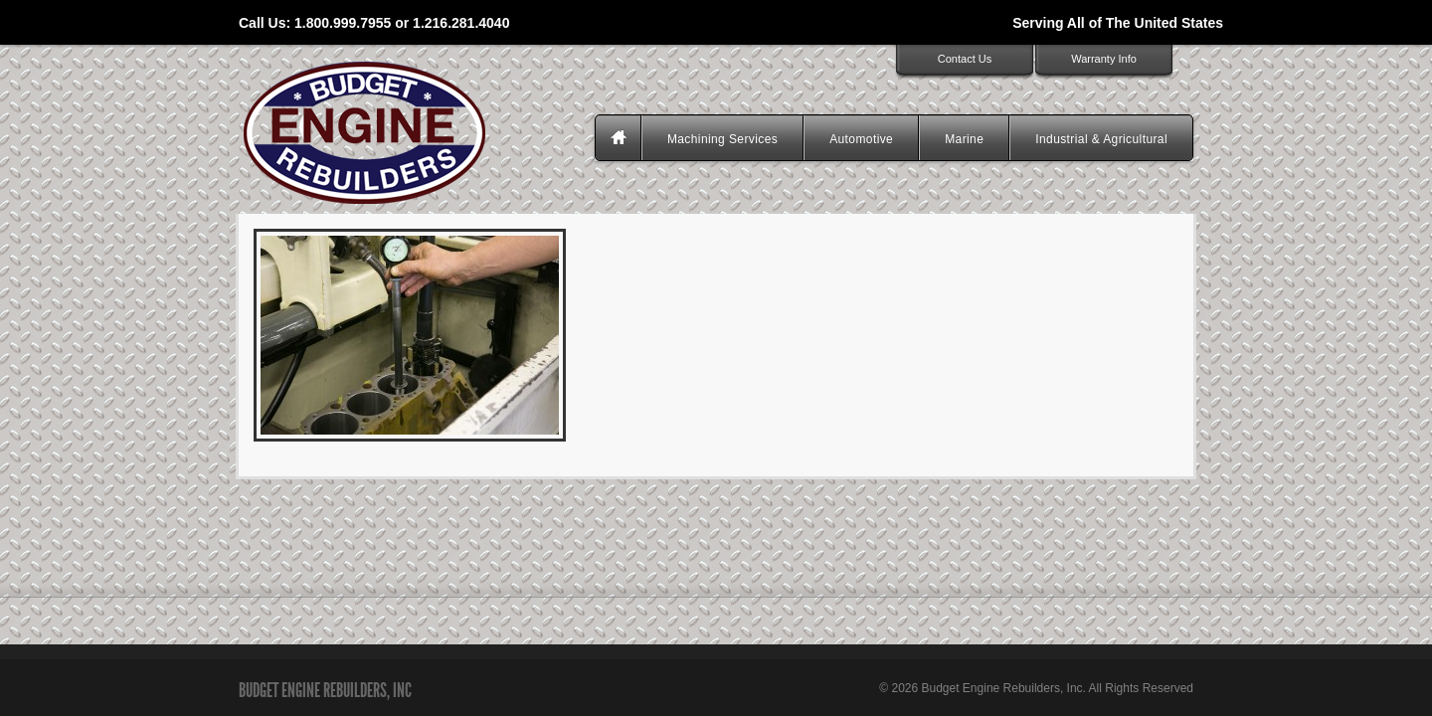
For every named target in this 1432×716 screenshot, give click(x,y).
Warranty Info (1104, 59)
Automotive (861, 139)
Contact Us (964, 59)
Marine (964, 139)
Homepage (620, 139)
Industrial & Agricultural (1101, 139)
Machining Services (722, 139)
